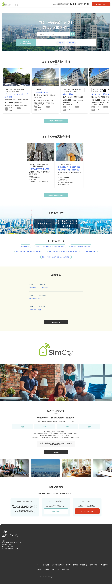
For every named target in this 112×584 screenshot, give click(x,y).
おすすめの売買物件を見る (56, 195)
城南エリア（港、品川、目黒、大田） (81, 246)
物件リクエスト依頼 (87, 511)
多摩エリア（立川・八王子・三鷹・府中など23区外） (56, 257)
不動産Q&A (104, 565)
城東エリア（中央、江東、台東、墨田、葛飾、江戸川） (63, 251)
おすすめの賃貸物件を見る (56, 121)
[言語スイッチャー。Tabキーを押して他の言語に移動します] (23, 5)
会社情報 (56, 452)
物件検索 (83, 565)
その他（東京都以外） (90, 251)
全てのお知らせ (56, 322)
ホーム (39, 565)
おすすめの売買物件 (72, 565)
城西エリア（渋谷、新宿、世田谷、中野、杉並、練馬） (50, 246)
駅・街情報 (46, 565)
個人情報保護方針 (66, 569)
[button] (104, 90)
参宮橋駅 (71, 43)
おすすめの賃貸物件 (58, 565)
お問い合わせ (56, 511)
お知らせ (39, 569)
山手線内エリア (25, 246)
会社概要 (46, 569)
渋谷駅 (61, 43)
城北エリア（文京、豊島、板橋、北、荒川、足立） (29, 251)
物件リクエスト (101, 4)
